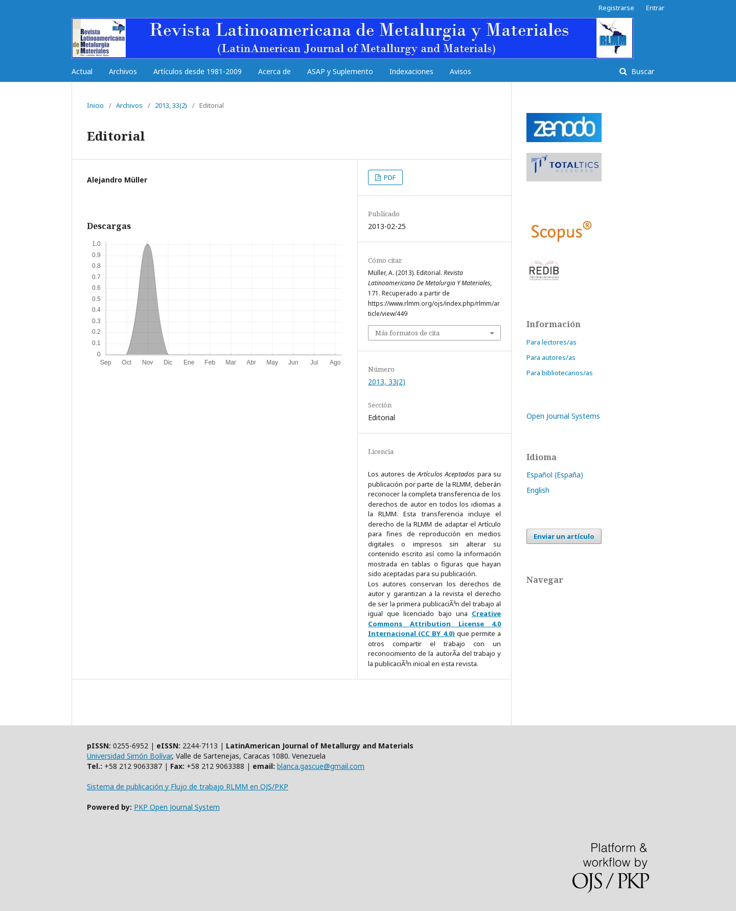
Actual (82, 71)
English (537, 490)
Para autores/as (551, 357)
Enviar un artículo (564, 536)
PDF (389, 177)
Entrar (655, 7)
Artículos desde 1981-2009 (197, 71)
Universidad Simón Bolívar (129, 756)
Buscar (641, 71)
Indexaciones (411, 71)
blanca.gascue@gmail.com (320, 766)
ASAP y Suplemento (340, 71)
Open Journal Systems (563, 416)
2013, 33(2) (171, 105)
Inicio (95, 105)
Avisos (460, 71)
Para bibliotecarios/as (559, 372)
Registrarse (616, 7)
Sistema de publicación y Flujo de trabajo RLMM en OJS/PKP (187, 786)
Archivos (123, 71)
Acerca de (274, 71)
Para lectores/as (551, 342)
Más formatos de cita (407, 332)
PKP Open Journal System (177, 807)
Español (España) (554, 475)
